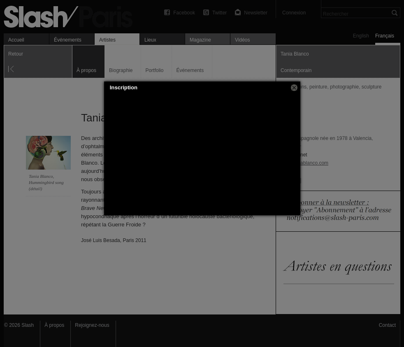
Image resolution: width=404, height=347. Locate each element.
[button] (294, 87)
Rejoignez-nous (92, 325)
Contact (387, 325)
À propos (54, 325)
